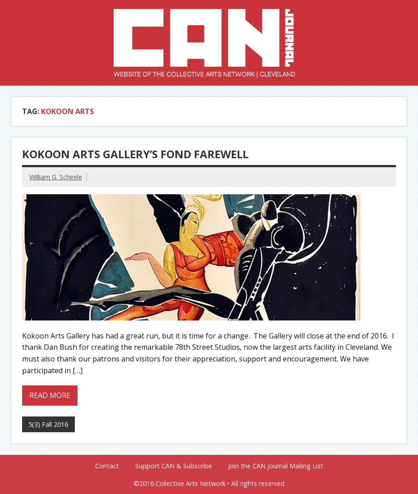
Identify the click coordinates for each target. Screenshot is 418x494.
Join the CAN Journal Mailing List (275, 466)
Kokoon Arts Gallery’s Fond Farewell (135, 153)
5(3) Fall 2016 (48, 424)
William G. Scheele (55, 177)
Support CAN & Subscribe (173, 466)
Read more (49, 395)
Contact (107, 466)
